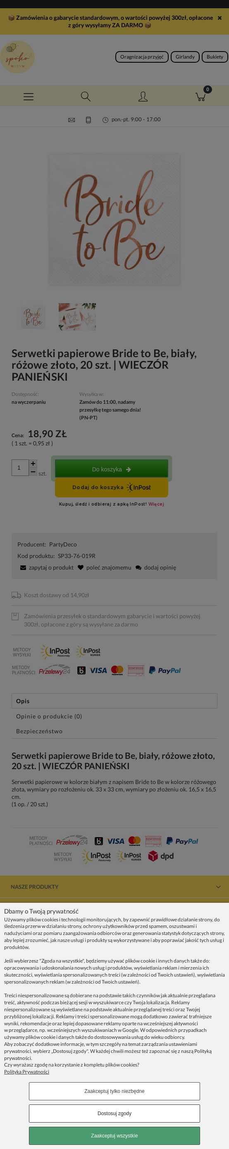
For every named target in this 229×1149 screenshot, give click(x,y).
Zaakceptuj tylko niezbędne (114, 1091)
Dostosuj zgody (114, 1113)
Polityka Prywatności (26, 1072)
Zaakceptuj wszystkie (114, 1136)
